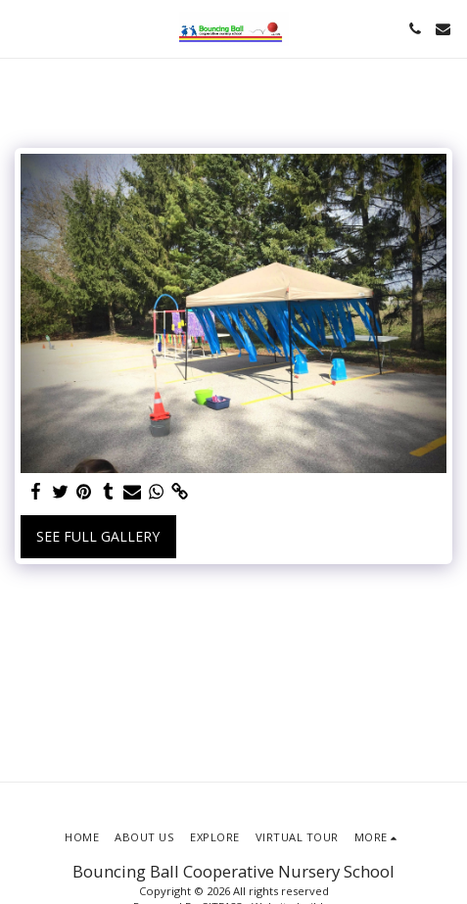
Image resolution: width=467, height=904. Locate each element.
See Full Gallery (98, 536)
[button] (21, 28)
